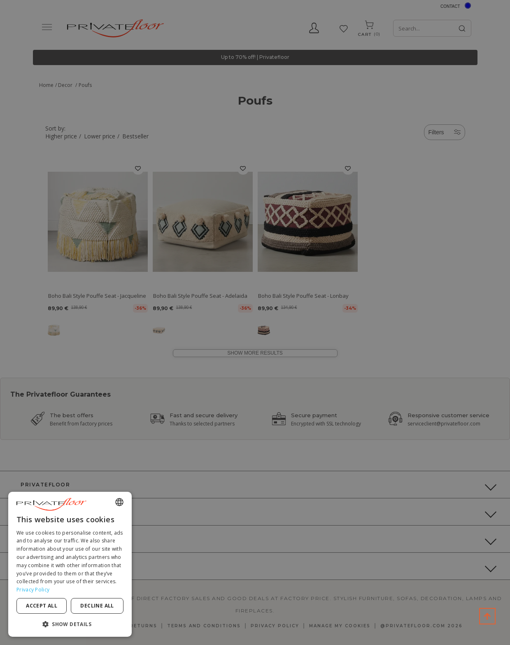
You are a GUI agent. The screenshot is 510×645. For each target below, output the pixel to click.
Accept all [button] (41, 605)
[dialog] (70, 564)
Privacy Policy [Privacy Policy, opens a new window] (32, 589)
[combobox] (119, 502)
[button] (69, 624)
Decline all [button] (97, 605)
